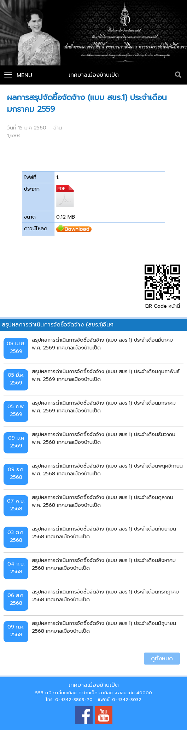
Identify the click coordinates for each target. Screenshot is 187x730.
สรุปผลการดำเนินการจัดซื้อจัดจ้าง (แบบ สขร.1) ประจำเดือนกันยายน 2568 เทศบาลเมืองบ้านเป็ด (104, 532)
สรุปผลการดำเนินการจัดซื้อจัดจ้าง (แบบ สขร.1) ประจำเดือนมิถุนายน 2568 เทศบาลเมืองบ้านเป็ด (104, 627)
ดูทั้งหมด (162, 658)
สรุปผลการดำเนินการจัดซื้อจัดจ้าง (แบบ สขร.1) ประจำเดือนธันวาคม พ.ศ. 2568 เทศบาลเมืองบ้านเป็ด (103, 438)
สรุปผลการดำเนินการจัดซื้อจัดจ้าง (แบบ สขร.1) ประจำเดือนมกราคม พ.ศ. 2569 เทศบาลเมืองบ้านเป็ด (104, 407)
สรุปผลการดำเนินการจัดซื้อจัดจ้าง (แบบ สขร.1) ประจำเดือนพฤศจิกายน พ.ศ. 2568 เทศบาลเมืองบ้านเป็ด (107, 469)
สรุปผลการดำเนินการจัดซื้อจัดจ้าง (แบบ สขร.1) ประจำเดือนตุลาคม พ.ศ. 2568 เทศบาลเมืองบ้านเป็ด (102, 501)
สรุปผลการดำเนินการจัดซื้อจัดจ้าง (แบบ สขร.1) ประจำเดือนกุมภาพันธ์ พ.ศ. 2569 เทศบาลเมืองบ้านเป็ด (106, 375)
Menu (18, 75)
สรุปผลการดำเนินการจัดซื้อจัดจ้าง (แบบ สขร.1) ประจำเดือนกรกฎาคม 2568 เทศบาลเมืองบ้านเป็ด (105, 595)
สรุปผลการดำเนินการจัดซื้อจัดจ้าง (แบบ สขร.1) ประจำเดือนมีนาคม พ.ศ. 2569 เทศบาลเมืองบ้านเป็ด (102, 344)
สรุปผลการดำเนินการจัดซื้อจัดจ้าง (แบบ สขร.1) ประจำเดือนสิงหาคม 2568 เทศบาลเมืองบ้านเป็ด (104, 564)
